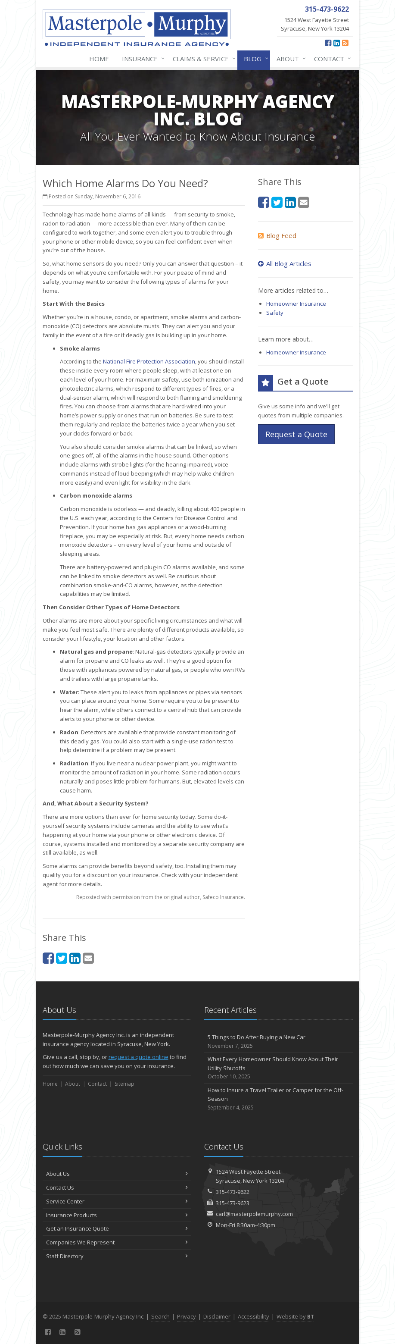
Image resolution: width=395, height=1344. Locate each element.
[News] (345, 43)
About (289, 58)
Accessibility (253, 1316)
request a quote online (138, 1057)
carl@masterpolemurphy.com (254, 1214)
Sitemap (124, 1083)
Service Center (117, 1201)
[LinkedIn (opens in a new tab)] (336, 43)
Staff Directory (117, 1256)
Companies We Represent (117, 1242)
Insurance (141, 58)
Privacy (186, 1316)
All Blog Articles (284, 263)
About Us (117, 1174)
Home (99, 58)
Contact (331, 58)
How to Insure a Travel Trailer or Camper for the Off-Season (278, 1099)
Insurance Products (117, 1215)
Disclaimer (216, 1316)
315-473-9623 (232, 1203)
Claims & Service (202, 58)
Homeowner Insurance (296, 303)
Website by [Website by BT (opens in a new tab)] (295, 1316)
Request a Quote (296, 434)
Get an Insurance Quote (117, 1228)
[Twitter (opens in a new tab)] (61, 958)
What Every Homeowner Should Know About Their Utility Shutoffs (278, 1068)
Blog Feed (277, 235)
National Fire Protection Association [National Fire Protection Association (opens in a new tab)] (149, 361)
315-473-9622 (232, 1192)
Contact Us (117, 1187)
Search (160, 1316)
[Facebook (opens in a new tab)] (328, 43)
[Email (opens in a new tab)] (88, 958)
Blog (254, 58)
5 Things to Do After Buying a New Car (278, 1041)
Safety (274, 312)
